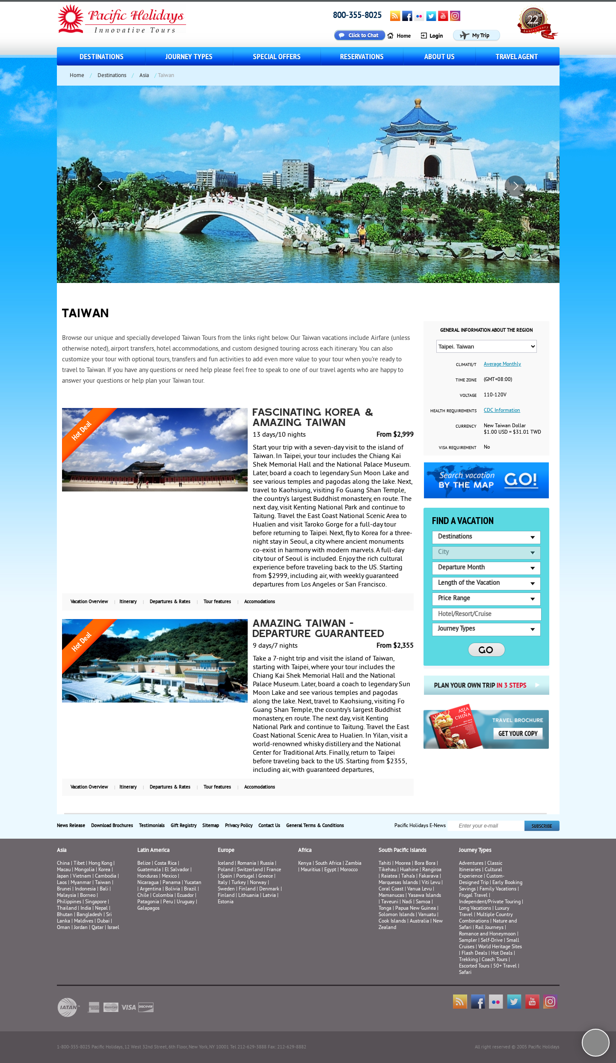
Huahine (409, 870)
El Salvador (177, 870)
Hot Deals (501, 953)
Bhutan (65, 915)
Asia (144, 75)
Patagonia (148, 902)
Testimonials (152, 826)
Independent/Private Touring (490, 902)
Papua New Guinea (415, 908)
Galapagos (148, 908)
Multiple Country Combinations (486, 918)
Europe (226, 850)
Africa (304, 850)
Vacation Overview (89, 602)
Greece (265, 876)
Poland (225, 870)
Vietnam (82, 876)
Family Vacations (498, 889)
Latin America (153, 850)
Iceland (226, 864)
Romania (246, 864)
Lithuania (248, 896)
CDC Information (502, 411)
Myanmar (81, 883)
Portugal (245, 876)
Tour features (217, 602)
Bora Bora (425, 864)
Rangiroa (431, 870)
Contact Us (269, 826)
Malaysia (66, 896)
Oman (63, 928)
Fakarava (428, 876)
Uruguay (186, 902)
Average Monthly (502, 364)
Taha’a (408, 876)
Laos (62, 883)
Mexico (169, 876)
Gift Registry (183, 826)
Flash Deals (474, 953)
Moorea (403, 864)
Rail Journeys (489, 928)
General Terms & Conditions (315, 826)
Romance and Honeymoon (487, 934)
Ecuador (185, 896)
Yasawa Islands (424, 896)
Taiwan (103, 883)
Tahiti (385, 864)
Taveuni (389, 902)
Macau (64, 870)
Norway (258, 883)
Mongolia (84, 870)
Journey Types (189, 56)
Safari (465, 973)
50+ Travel (505, 966)
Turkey (238, 883)
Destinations (102, 56)
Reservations (362, 56)
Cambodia (105, 876)
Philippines (69, 902)
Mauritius (310, 870)
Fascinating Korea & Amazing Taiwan (313, 418)
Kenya (304, 864)
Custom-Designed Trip (481, 879)
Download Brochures (112, 826)
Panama (172, 883)
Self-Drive (492, 941)
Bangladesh (89, 915)
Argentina (150, 889)
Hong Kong (100, 864)
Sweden (226, 889)
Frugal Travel (473, 896)
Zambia (353, 864)
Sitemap (210, 826)
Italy (223, 883)
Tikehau (387, 870)
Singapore (96, 902)
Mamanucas (391, 896)
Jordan (81, 928)
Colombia (163, 896)
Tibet (80, 864)
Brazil (190, 889)
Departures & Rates (170, 602)
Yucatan (192, 883)
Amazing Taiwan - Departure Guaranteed (319, 629)
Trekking (468, 960)
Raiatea (389, 876)
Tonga (385, 908)
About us (439, 56)
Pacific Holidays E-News (420, 826)
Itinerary (127, 602)
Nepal (101, 908)
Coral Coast (391, 889)
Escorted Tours (474, 966)
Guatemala (149, 870)
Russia (267, 864)
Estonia (226, 902)
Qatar (98, 928)
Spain (226, 876)
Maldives (83, 921)
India (85, 908)
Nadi (407, 902)
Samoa (423, 902)
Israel (113, 928)
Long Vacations (475, 908)
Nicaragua (148, 883)
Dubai (103, 921)
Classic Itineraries (480, 867)
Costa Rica (165, 864)
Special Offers (277, 56)
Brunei (64, 889)
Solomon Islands (397, 915)
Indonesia (85, 889)
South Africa (328, 864)
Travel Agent (516, 56)
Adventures (471, 864)
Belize (144, 864)
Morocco (349, 870)
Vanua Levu (419, 889)
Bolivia (172, 889)
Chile (143, 896)
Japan (63, 876)
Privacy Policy (238, 826)
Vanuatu (427, 915)
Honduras (147, 876)
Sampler (468, 941)
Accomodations (259, 602)
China (63, 864)
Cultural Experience (480, 873)
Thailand (67, 908)
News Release (71, 826)
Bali (104, 889)
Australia (419, 921)
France (274, 870)
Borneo (87, 896)
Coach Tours (494, 960)
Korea (104, 870)
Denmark (269, 889)
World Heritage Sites (500, 947)
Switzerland (250, 870)
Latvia (269, 896)
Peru (168, 902)
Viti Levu (431, 883)
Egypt (330, 870)
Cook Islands (392, 921)
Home (77, 75)
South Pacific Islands (402, 850)
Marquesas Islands (398, 883)
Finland (247, 889)
